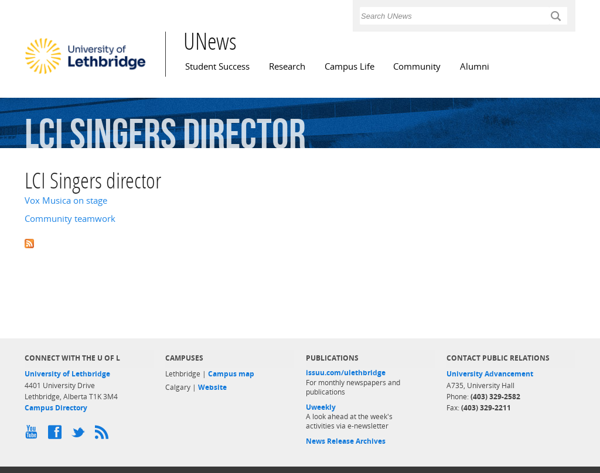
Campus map (231, 373)
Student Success (217, 66)
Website (212, 387)
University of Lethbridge (67, 373)
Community (417, 66)
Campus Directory (56, 407)
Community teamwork (70, 218)
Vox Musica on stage (66, 200)
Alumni (474, 66)
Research (287, 66)
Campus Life (349, 66)
